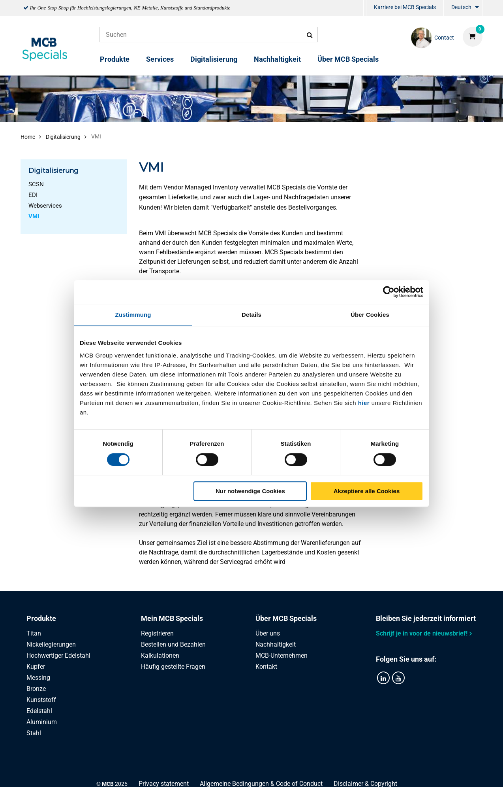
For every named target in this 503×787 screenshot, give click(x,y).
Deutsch (461, 7)
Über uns (267, 633)
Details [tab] (251, 314)
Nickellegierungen (51, 644)
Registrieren (157, 633)
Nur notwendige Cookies (250, 491)
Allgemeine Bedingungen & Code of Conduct (261, 772)
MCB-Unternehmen (281, 655)
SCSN (36, 184)
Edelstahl (39, 711)
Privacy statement (164, 772)
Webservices (45, 205)
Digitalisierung (213, 59)
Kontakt (266, 666)
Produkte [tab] (41, 618)
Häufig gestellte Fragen (173, 666)
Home (28, 137)
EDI (33, 195)
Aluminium (41, 722)
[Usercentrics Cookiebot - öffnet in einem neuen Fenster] (388, 292)
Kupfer (35, 666)
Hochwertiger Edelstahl (58, 655)
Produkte (115, 59)
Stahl (33, 733)
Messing (38, 677)
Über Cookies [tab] (370, 314)
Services (160, 59)
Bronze (36, 688)
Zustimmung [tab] (133, 314)
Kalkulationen (160, 655)
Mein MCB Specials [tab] (172, 618)
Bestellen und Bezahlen (173, 644)
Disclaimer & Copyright (365, 772)
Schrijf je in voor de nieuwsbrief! (421, 633)
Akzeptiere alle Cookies (367, 491)
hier (364, 402)
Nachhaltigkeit (277, 59)
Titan (33, 633)
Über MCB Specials (348, 59)
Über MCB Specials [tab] (286, 618)
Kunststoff (41, 700)
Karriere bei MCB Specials (405, 7)
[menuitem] (364, 8)
